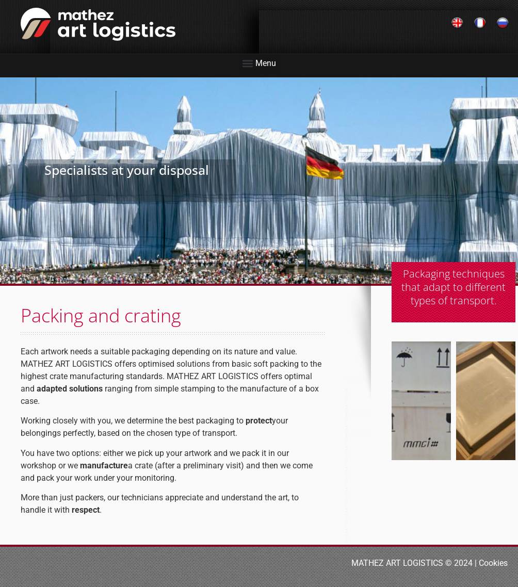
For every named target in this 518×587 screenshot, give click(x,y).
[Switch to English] (457, 23)
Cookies (493, 563)
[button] (259, 63)
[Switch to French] (479, 23)
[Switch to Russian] (502, 23)
